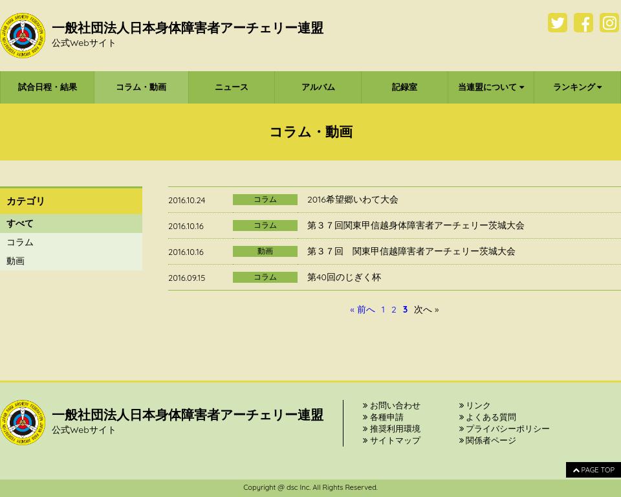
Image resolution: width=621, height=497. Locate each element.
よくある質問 (488, 417)
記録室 (404, 87)
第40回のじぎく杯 (344, 277)
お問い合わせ (391, 405)
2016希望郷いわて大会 (352, 199)
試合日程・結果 (47, 87)
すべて (20, 223)
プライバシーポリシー (504, 428)
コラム (20, 242)
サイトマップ (391, 440)
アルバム (318, 87)
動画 (15, 261)
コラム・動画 (141, 87)
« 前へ (363, 309)
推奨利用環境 (391, 428)
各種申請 (383, 417)
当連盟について (491, 87)
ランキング (577, 87)
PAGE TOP (593, 469)
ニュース (231, 87)
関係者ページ (488, 440)
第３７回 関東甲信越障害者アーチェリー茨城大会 (411, 251)
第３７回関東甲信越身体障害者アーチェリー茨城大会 (416, 225)
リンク (475, 405)
